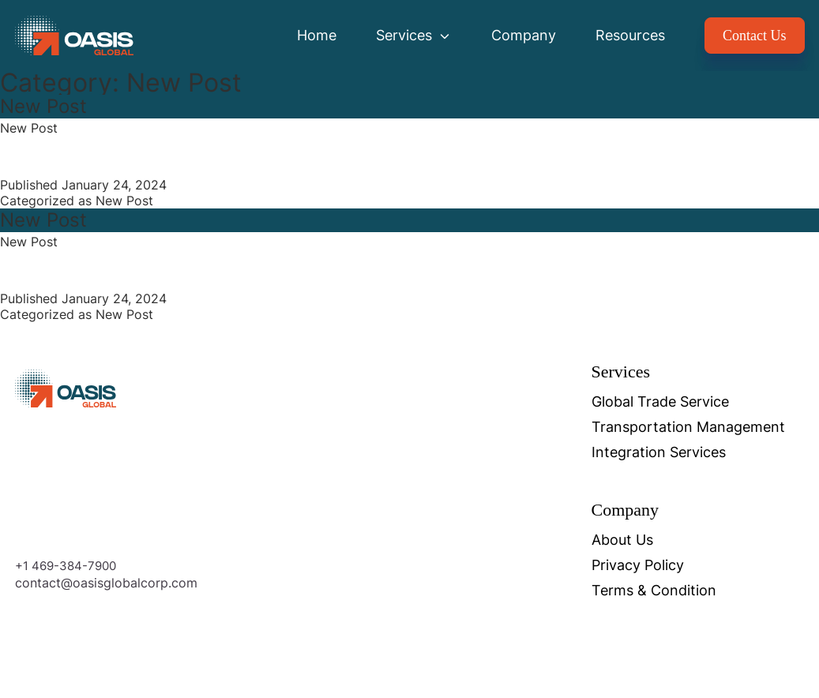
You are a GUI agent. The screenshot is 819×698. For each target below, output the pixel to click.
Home (316, 35)
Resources (630, 35)
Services (414, 35)
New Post (43, 106)
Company (523, 35)
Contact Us (755, 35)
